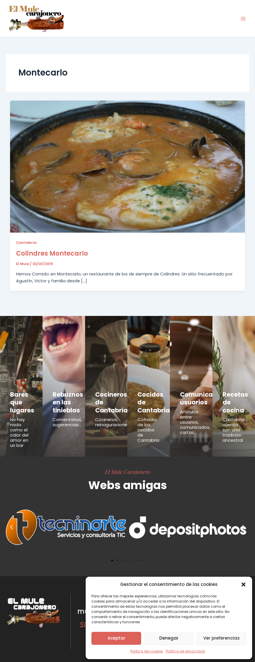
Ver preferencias (221, 638)
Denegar (169, 638)
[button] (243, 584)
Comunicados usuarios (198, 397)
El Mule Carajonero (127, 467)
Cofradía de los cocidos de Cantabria (148, 425)
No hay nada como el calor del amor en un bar (19, 428)
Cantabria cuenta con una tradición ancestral (233, 425)
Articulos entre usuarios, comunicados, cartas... (195, 419)
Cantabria (26, 242)
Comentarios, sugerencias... (67, 417)
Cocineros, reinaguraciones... (113, 417)
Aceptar (116, 638)
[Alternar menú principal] (243, 19)
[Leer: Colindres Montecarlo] (127, 166)
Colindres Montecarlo (52, 253)
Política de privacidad (185, 651)
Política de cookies (146, 651)
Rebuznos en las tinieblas (65, 400)
